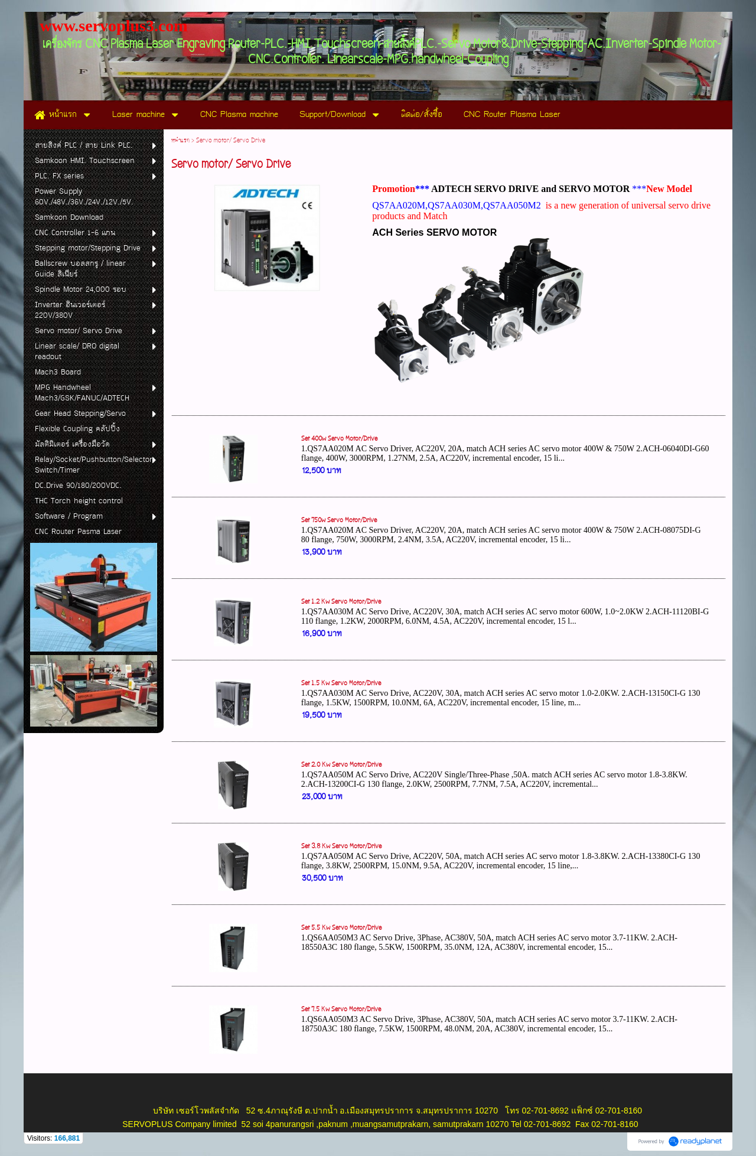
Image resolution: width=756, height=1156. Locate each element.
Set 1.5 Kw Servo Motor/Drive (341, 683)
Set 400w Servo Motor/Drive (339, 439)
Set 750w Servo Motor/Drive (339, 520)
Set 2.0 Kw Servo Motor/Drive (341, 765)
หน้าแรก (180, 140)
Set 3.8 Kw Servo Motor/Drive (341, 846)
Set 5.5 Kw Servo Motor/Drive (341, 928)
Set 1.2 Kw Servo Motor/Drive (341, 602)
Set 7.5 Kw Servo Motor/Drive (341, 1009)
